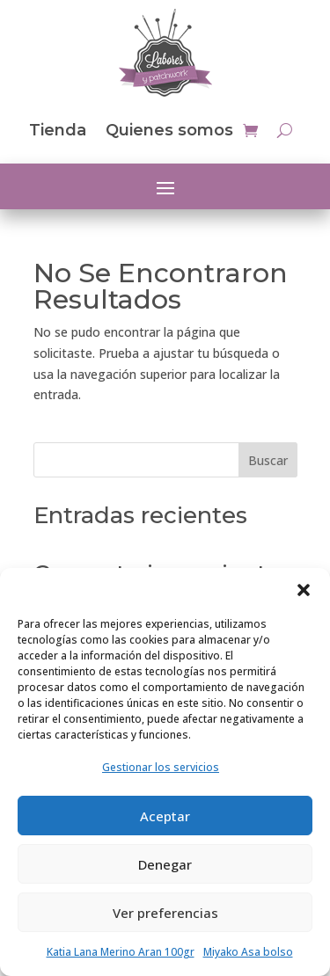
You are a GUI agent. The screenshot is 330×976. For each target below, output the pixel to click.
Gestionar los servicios (160, 767)
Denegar (165, 864)
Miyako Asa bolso (248, 951)
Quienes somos (169, 130)
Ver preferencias (165, 912)
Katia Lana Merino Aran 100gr (120, 951)
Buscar (268, 460)
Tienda (57, 130)
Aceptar (165, 816)
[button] (303, 590)
